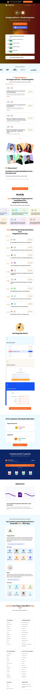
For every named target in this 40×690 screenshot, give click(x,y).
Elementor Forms (25, 653)
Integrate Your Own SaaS (26, 684)
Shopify (8, 659)
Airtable (8, 671)
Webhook (8, 655)
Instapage (23, 673)
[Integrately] (9, 5)
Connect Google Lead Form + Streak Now (20, 408)
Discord (8, 669)
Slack (8, 665)
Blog (7, 684)
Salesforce (9, 622)
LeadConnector (24, 626)
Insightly (8, 626)
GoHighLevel (24, 630)
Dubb (8, 642)
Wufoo (23, 663)
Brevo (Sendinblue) (25, 632)
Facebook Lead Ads (25, 622)
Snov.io (8, 640)
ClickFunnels (24, 638)
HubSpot (23, 628)
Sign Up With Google (20, 27)
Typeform (23, 661)
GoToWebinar (24, 634)
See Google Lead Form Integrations (16, 544)
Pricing (8, 686)
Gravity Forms (24, 655)
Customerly (9, 644)
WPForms (23, 669)
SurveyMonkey (24, 667)
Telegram (8, 675)
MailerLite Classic (25, 640)
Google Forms (24, 657)
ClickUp (8, 661)
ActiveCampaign (25, 624)
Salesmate (8, 638)
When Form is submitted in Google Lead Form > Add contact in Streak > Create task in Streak (16, 131)
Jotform (23, 659)
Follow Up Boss (9, 624)
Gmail (8, 657)
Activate (30, 91)
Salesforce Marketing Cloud (27, 644)
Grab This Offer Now (27, 1)
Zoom (8, 673)
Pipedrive (8, 634)
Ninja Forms (24, 671)
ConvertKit (24, 642)
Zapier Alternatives (10, 688)
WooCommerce (9, 663)
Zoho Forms (24, 675)
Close (8, 632)
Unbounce (24, 665)
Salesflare (8, 636)
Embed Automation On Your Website (26, 687)
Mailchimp (23, 636)
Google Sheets (9, 653)
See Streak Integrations (13, 579)
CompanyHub (9, 630)
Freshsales (9, 628)
